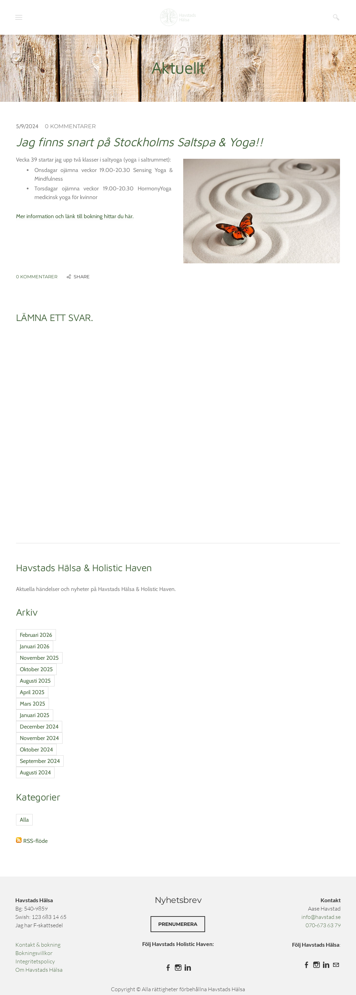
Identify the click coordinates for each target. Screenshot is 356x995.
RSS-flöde (35, 841)
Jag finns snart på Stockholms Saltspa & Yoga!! (139, 141)
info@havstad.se (321, 916)
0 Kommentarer (70, 126)
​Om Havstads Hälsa (39, 969)
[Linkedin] (188, 967)
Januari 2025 (34, 715)
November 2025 (39, 658)
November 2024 (39, 738)
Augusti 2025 (35, 680)
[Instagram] (178, 967)
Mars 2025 (32, 703)
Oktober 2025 (36, 669)
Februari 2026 (36, 635)
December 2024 (39, 726)
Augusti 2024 (35, 772)
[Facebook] (168, 967)
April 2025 (32, 692)
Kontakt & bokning (37, 944)
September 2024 (40, 761)
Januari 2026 (34, 646)
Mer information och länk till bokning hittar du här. (75, 216)
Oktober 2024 (36, 749)
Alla (24, 819)
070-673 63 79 (323, 925)
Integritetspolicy (35, 961)
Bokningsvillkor (33, 952)
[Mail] (336, 965)
